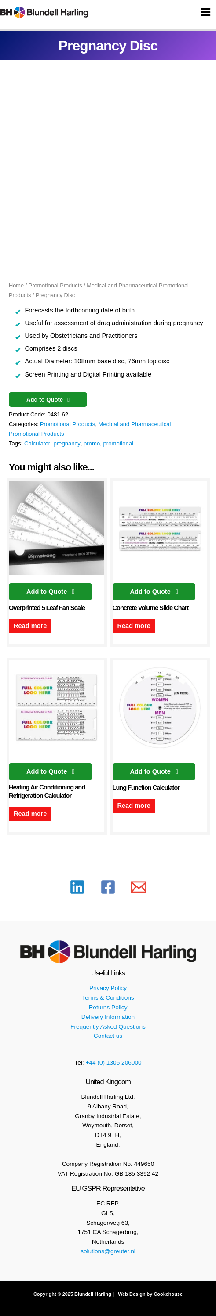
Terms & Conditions (108, 997)
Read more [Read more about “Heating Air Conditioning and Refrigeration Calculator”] (30, 813)
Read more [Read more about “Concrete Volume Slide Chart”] (133, 625)
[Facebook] (108, 887)
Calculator (37, 443)
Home (16, 285)
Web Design (131, 1294)
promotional (118, 443)
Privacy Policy (108, 988)
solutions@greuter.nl (108, 1251)
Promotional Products (55, 285)
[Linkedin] (77, 887)
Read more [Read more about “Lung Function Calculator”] (133, 805)
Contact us (108, 1036)
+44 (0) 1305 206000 (113, 1062)
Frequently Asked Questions (108, 1026)
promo (92, 443)
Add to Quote (45, 399)
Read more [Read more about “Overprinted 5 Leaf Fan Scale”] (30, 625)
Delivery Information (108, 1017)
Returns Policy (107, 1007)
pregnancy (66, 443)
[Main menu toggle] (205, 12)
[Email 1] (138, 887)
